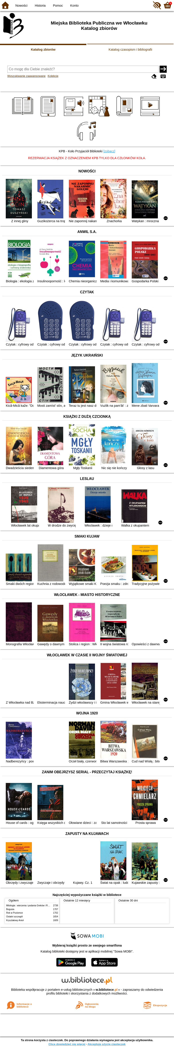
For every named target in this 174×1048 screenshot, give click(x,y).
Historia (40, 5)
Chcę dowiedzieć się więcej (66, 1044)
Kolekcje (53, 76)
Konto (74, 5)
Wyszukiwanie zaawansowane (26, 76)
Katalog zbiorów (43, 49)
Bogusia (10, 909)
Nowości (21, 5)
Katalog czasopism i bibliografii (130, 49)
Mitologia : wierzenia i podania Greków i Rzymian (30, 905)
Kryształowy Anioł (14, 920)
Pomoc (58, 5)
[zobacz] (109, 151)
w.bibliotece (107, 989)
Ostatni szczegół (14, 916)
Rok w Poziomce (14, 913)
